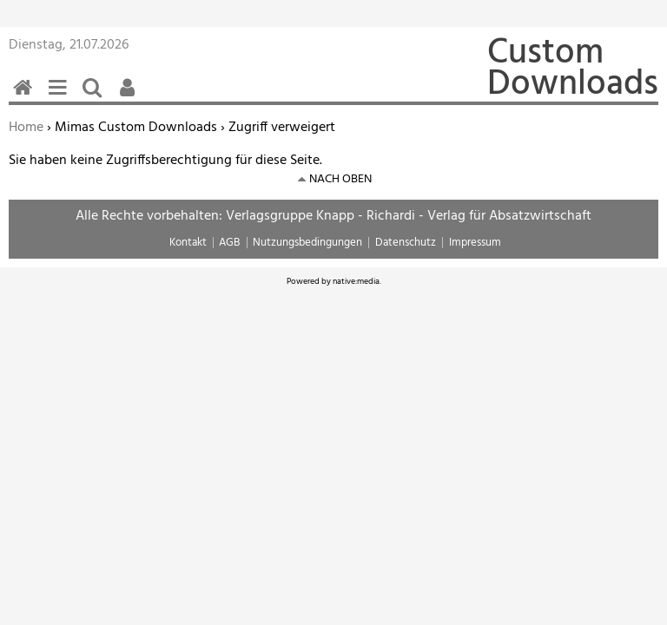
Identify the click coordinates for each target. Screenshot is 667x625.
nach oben (340, 179)
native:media (356, 281)
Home (26, 127)
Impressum (475, 242)
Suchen (95, 97)
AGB (229, 242)
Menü (61, 97)
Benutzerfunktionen (130, 97)
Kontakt (188, 242)
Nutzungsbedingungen (307, 242)
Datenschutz (405, 242)
